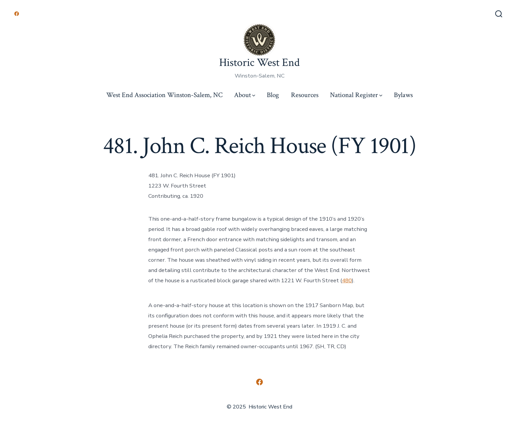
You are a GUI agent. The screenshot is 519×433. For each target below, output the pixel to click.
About (244, 94)
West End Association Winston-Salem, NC (164, 94)
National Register (356, 94)
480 (347, 280)
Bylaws (403, 94)
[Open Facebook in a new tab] (17, 14)
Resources (304, 94)
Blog (273, 94)
